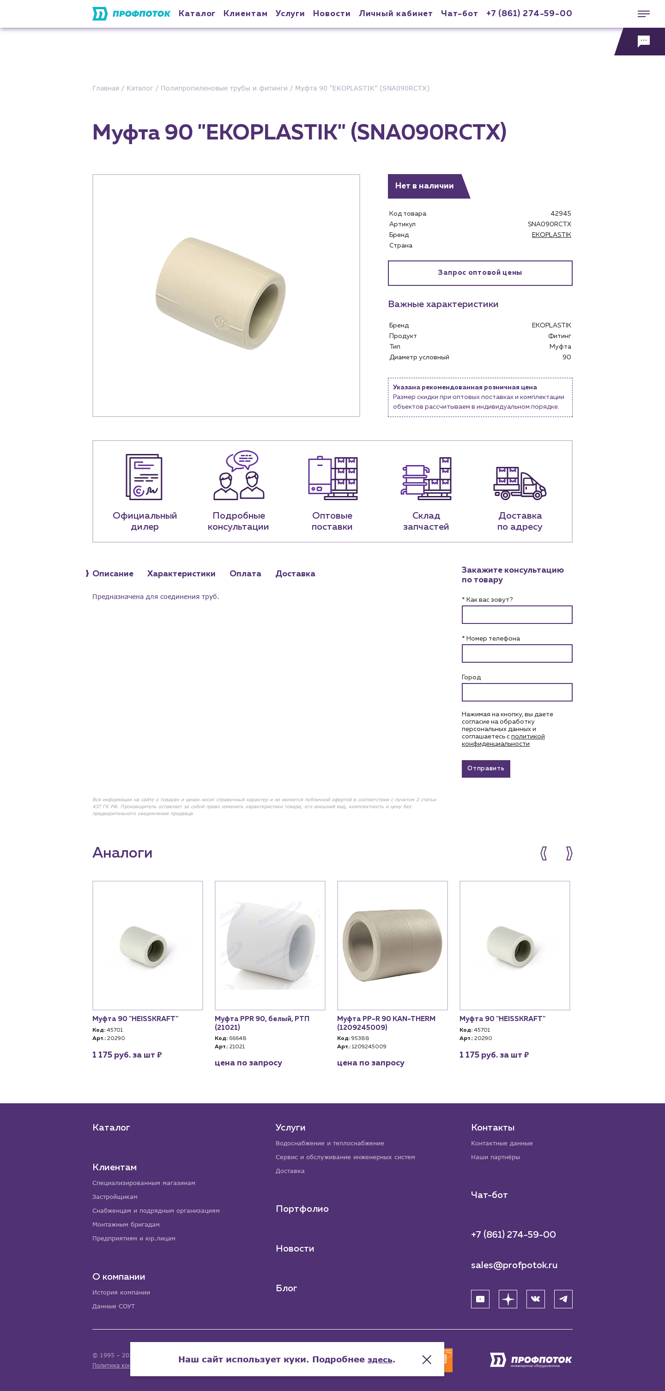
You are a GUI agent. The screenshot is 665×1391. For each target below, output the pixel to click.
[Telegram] (563, 1297)
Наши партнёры (497, 1155)
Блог (287, 1287)
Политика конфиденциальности (137, 1365)
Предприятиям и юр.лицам (137, 1237)
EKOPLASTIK (551, 235)
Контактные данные (504, 1140)
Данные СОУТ (115, 1306)
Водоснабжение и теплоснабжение (335, 1140)
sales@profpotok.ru (514, 1263)
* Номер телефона (491, 638)
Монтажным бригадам (129, 1223)
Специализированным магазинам (148, 1180)
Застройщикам (116, 1194)
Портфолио (303, 1207)
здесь (425, 1354)
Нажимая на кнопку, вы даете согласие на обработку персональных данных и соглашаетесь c (507, 729)
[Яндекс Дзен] (508, 1297)
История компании (123, 1291)
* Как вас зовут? (487, 600)
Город (471, 677)
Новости (296, 1247)
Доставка (292, 1169)
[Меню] (639, 14)
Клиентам (245, 14)
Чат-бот (459, 14)
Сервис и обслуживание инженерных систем (351, 1155)
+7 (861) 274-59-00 (529, 14)
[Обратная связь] (639, 41)
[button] (548, 856)
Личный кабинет (396, 14)
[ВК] (535, 1297)
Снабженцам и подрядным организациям (161, 1209)
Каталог (197, 14)
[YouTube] (480, 1297)
